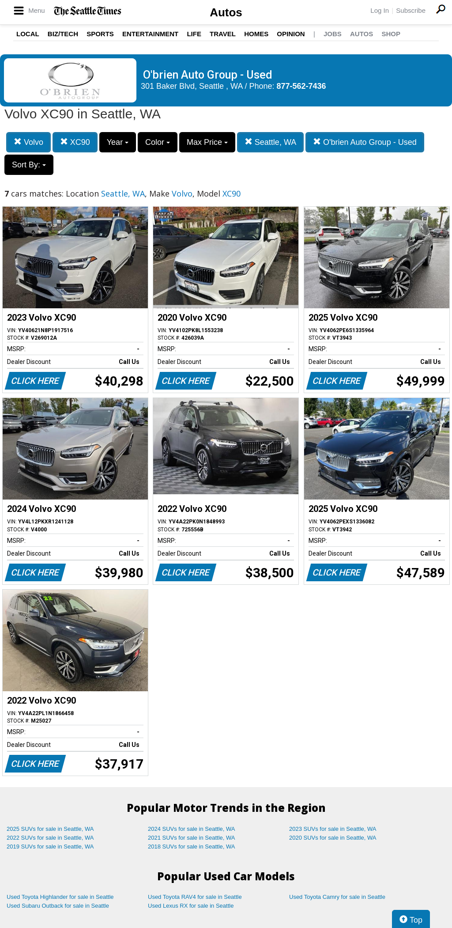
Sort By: (29, 164)
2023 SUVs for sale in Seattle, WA (333, 829)
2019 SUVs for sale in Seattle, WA (50, 846)
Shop (390, 34)
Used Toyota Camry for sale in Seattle (337, 897)
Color (157, 142)
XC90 (75, 142)
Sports (100, 34)
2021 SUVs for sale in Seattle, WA (191, 837)
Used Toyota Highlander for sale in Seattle (60, 897)
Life (194, 34)
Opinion (291, 34)
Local (27, 34)
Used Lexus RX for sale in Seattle (191, 905)
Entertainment (150, 34)
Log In (379, 10)
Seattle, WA (270, 142)
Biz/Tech (63, 34)
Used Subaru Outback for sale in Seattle (58, 905)
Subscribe (411, 10)
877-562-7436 (301, 86)
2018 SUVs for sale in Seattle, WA (191, 846)
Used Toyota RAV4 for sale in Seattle (195, 897)
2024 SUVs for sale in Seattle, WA (191, 829)
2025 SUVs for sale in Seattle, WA (50, 829)
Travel (223, 34)
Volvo (28, 142)
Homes (256, 34)
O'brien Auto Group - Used (365, 142)
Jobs (333, 34)
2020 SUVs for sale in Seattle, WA (333, 837)
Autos (226, 12)
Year (117, 142)
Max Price (207, 142)
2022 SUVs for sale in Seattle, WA (50, 837)
